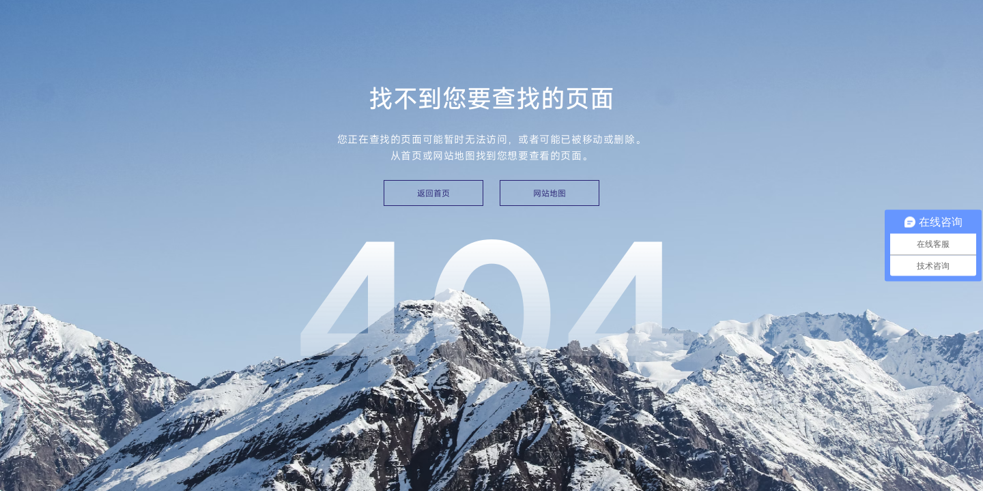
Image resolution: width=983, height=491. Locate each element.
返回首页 (433, 193)
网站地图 (549, 193)
